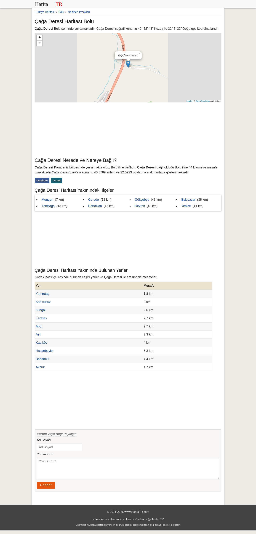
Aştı (38, 334)
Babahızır (42, 359)
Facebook (42, 180)
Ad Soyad (44, 440)
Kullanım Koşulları (119, 522)
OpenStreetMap (203, 101)
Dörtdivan (95, 206)
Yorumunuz (45, 454)
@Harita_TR (156, 522)
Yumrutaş (42, 293)
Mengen (47, 199)
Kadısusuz (43, 302)
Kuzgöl (41, 310)
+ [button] (39, 38)
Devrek (140, 206)
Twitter (56, 180)
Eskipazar (188, 199)
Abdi (39, 326)
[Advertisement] (128, 129)
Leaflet (189, 101)
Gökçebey (142, 199)
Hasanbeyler (45, 351)
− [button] (39, 43)
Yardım (139, 522)
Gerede (93, 199)
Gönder (46, 488)
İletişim (99, 522)
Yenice (186, 206)
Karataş (41, 318)
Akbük (40, 367)
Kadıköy (41, 342)
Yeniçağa (48, 206)
